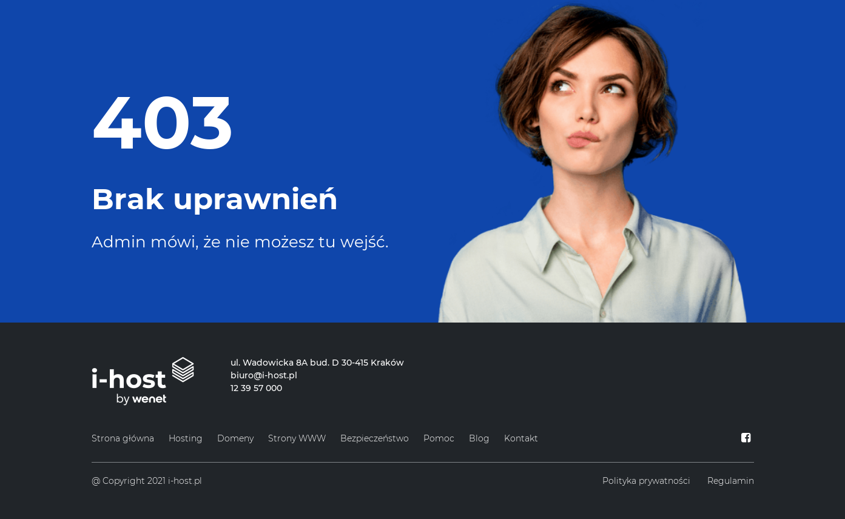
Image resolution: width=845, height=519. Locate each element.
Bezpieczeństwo (374, 438)
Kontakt (521, 438)
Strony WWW (297, 438)
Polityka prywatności (646, 480)
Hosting (186, 438)
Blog (479, 438)
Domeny (235, 438)
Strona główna (123, 438)
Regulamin (730, 480)
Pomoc (438, 438)
